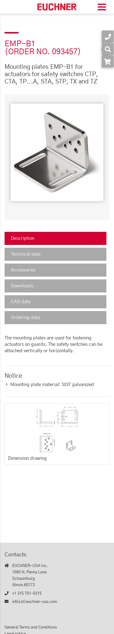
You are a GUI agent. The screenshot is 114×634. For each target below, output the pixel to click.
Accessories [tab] (23, 270)
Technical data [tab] (25, 254)
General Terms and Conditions (31, 627)
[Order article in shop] (108, 61)
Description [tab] (22, 238)
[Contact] (108, 36)
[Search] (108, 49)
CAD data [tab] (20, 301)
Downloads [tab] (22, 286)
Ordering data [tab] (25, 317)
